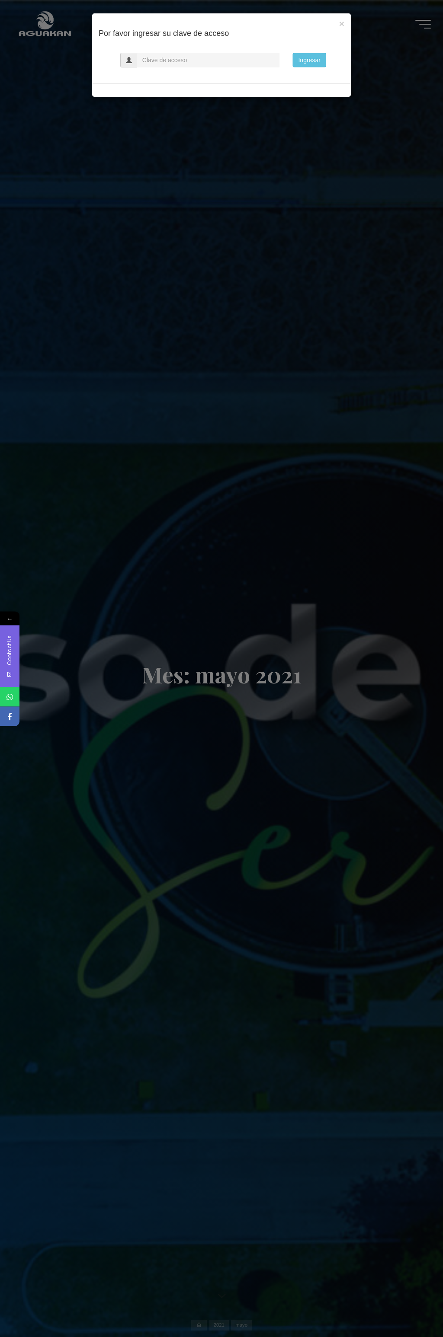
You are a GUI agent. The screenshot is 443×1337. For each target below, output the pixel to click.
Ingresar (309, 60)
